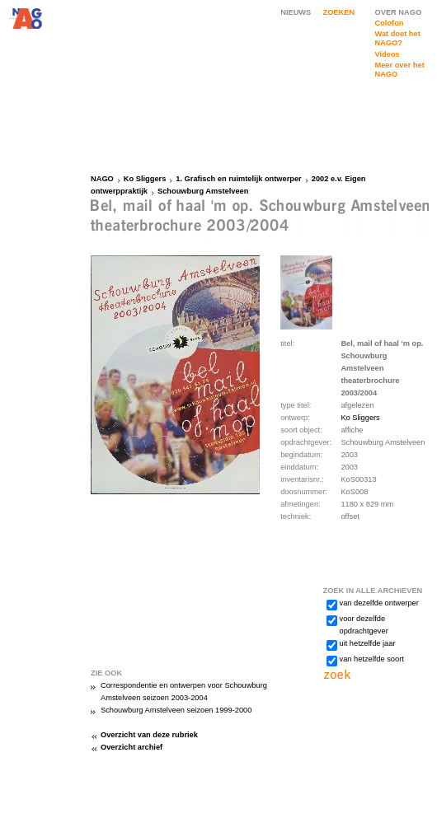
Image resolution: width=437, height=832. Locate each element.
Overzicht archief (131, 747)
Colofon (389, 23)
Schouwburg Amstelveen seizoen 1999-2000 (176, 710)
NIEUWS (295, 12)
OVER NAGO (398, 12)
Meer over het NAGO (400, 69)
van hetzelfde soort (372, 659)
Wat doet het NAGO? (398, 38)
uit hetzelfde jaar (368, 643)
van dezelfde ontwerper (379, 603)
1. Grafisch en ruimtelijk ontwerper (238, 179)
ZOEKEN (339, 12)
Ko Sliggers (145, 179)
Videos (387, 54)
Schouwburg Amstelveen (202, 191)
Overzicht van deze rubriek (149, 735)
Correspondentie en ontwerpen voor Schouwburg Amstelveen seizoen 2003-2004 (184, 691)
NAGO (102, 179)
